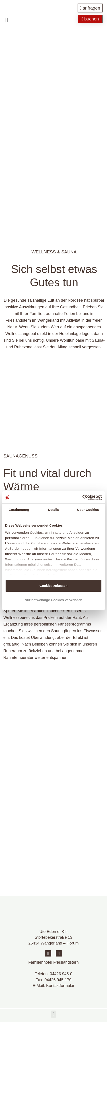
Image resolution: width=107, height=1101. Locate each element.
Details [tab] (53, 509)
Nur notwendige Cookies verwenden (53, 600)
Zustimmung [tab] (19, 509)
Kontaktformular (60, 985)
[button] (53, 1014)
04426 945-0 (61, 974)
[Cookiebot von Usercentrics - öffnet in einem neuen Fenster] (82, 497)
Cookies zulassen (53, 586)
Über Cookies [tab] (88, 509)
